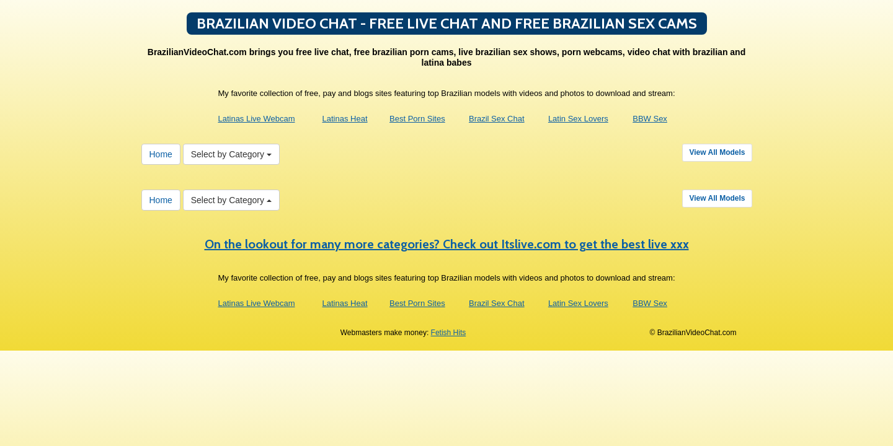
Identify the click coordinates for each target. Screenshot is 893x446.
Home (160, 154)
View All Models (717, 152)
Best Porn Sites (417, 118)
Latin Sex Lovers (578, 118)
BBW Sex (650, 118)
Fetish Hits (448, 332)
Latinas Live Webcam (256, 118)
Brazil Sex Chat (497, 118)
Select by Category (231, 154)
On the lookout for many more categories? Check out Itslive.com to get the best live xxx (447, 244)
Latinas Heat (345, 118)
